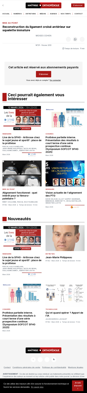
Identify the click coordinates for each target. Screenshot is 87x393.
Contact (78, 14)
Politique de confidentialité (54, 367)
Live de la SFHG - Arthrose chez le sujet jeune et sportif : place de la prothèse (21, 140)
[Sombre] (3, 5)
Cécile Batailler (73, 201)
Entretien (50, 254)
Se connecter (55, 80)
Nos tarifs (66, 14)
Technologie (51, 309)
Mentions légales (75, 367)
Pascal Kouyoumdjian (12, 147)
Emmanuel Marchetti (55, 201)
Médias (43, 14)
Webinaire (6, 134)
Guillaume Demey (10, 150)
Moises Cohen (43, 35)
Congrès (50, 134)
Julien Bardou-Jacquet (56, 319)
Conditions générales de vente (26, 367)
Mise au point (10, 23)
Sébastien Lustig (27, 150)
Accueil (6, 14)
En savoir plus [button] (37, 387)
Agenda (53, 14)
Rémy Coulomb (9, 202)
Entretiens (31, 14)
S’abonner (78, 5)
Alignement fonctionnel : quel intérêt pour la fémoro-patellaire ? (19, 195)
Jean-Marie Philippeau (12, 149)
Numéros (17, 14)
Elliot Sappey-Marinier (69, 199)
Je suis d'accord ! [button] (77, 386)
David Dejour (52, 199)
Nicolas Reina (30, 149)
